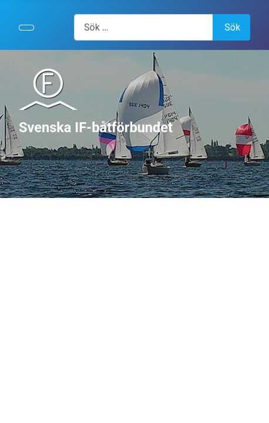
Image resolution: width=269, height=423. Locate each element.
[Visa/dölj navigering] (26, 28)
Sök (232, 27)
